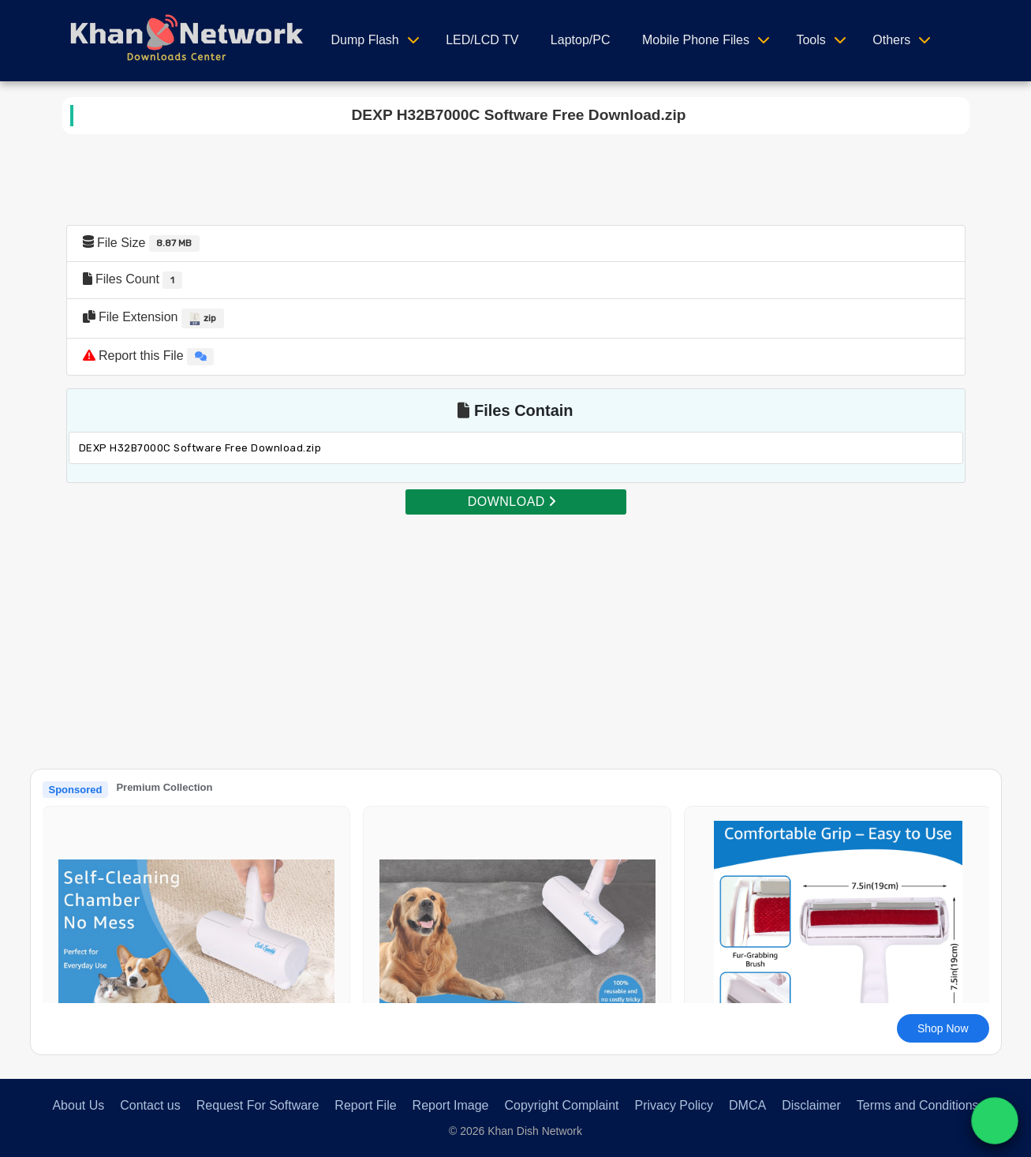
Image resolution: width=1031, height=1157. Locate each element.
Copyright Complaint (562, 1105)
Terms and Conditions (918, 1105)
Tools (810, 40)
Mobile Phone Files (695, 40)
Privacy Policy (673, 1105)
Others (891, 40)
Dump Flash (365, 40)
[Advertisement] (516, 626)
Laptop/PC (581, 40)
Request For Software (257, 1105)
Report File (365, 1105)
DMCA (747, 1105)
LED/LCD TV (482, 40)
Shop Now (943, 1028)
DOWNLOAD (512, 501)
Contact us (150, 1105)
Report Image (451, 1105)
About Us (78, 1105)
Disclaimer (811, 1105)
